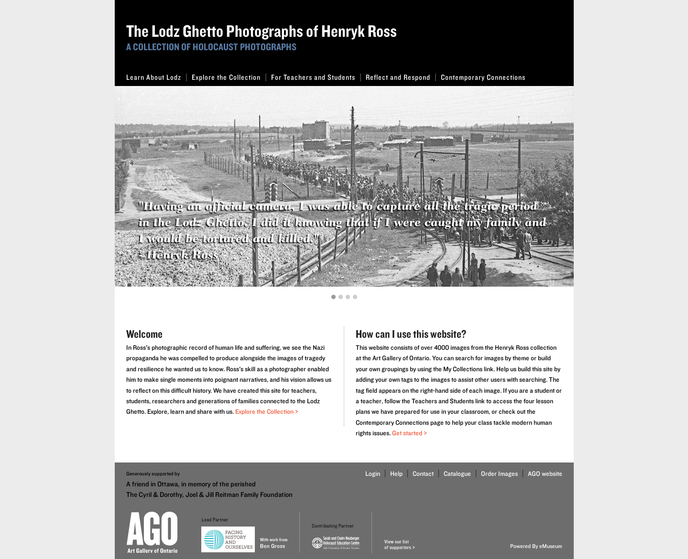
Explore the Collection (229, 77)
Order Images (499, 473)
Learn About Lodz (156, 77)
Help (396, 473)
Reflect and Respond (401, 77)
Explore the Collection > (266, 411)
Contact (423, 473)
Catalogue (457, 473)
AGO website (545, 473)
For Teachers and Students (316, 77)
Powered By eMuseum (536, 545)
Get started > (409, 433)
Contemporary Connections (483, 77)
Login (372, 473)
